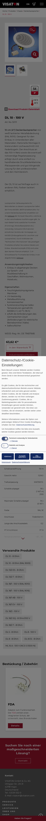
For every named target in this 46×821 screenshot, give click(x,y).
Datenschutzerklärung (25, 425)
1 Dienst (13, 448)
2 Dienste (13, 441)
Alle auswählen (37, 456)
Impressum (6, 462)
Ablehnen (7, 456)
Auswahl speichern (22, 456)
